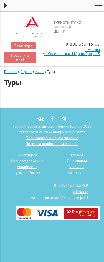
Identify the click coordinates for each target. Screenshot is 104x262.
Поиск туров (27, 155)
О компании (77, 160)
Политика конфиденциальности (52, 143)
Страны (26, 71)
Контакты (76, 166)
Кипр (39, 71)
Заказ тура (23, 45)
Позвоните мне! (20, 57)
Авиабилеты (27, 166)
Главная (10, 71)
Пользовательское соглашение (52, 137)
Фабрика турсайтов (69, 131)
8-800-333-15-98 (83, 44)
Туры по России (27, 172)
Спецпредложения (27, 160)
